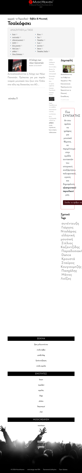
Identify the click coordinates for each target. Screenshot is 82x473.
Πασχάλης (40, 40)
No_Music (51, 78)
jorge (67, 99)
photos (41, 401)
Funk (38, 43)
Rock (13, 34)
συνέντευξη (15, 37)
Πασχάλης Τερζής (42, 51)
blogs (41, 396)
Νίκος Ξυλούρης (17, 54)
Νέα (50, 81)
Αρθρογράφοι (52, 132)
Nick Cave (15, 48)
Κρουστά (68, 259)
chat (41, 412)
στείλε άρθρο (41, 350)
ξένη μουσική (16, 45)
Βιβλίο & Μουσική (38, 19)
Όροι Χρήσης (63, 469)
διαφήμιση (41, 447)
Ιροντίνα (39, 45)
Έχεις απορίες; (53, 130)
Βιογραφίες (52, 76)
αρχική (11, 19)
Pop (38, 37)
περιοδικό (41, 385)
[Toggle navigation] (41, 12)
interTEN (37, 469)
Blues (39, 34)
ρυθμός (14, 51)
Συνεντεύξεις (52, 67)
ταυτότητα (41, 425)
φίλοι (41, 436)
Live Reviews (52, 114)
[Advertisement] (41, 305)
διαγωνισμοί (41, 406)
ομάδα (41, 431)
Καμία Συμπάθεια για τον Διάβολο (53, 105)
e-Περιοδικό (22, 19)
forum (41, 380)
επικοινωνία (41, 442)
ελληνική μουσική (17, 40)
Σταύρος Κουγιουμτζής (71, 265)
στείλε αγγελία (41, 366)
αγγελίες (41, 390)
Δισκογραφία (52, 73)
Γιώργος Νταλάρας (68, 229)
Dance (39, 48)
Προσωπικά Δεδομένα (49, 469)
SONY (14, 43)
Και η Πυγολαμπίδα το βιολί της (52, 118)
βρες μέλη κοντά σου (41, 344)
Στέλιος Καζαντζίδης (70, 245)
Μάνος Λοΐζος (66, 276)
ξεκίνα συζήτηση (41, 361)
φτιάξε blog (41, 355)
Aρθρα (51, 60)
